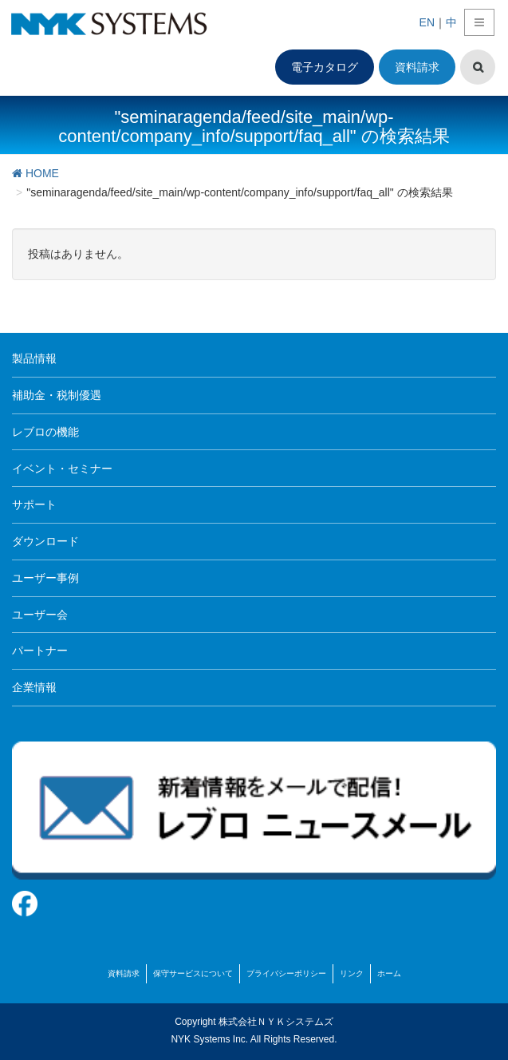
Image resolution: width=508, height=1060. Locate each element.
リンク (352, 973)
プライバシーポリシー (286, 973)
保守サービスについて (193, 973)
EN (427, 22)
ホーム (389, 973)
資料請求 (417, 67)
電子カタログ (324, 67)
